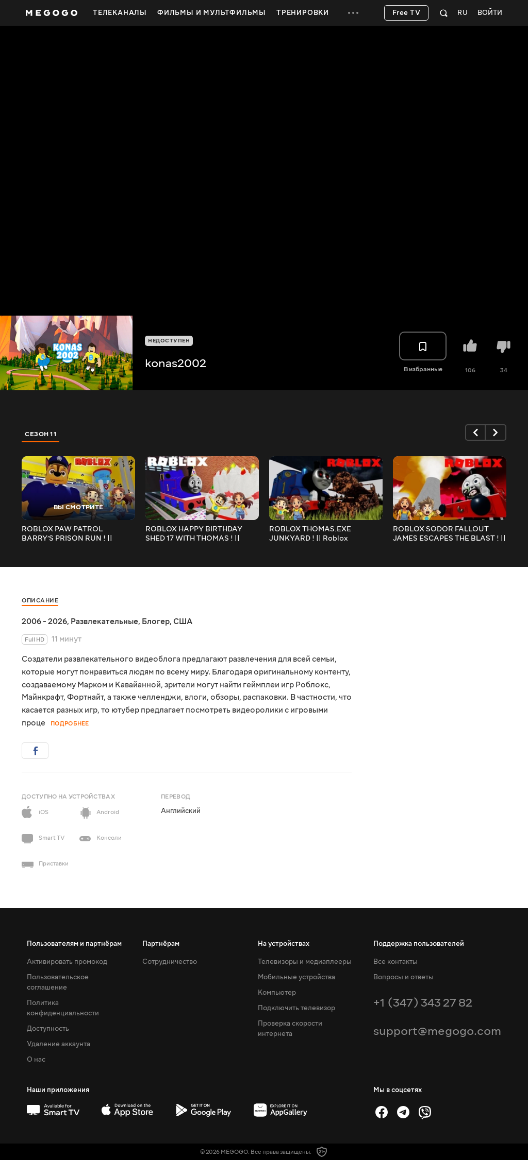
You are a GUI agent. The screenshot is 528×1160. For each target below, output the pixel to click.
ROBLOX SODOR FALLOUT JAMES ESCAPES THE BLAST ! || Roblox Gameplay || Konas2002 (449, 534)
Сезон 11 (41, 434)
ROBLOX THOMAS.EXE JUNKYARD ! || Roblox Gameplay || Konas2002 (311, 534)
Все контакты (395, 961)
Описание (40, 600)
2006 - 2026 (44, 621)
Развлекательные (104, 621)
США (182, 621)
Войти (489, 13)
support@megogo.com (437, 1031)
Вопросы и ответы (403, 977)
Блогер (156, 621)
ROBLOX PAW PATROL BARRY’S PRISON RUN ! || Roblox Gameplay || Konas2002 (77, 534)
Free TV (406, 13)
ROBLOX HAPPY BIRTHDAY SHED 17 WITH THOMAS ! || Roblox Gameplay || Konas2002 (200, 534)
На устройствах (283, 943)
